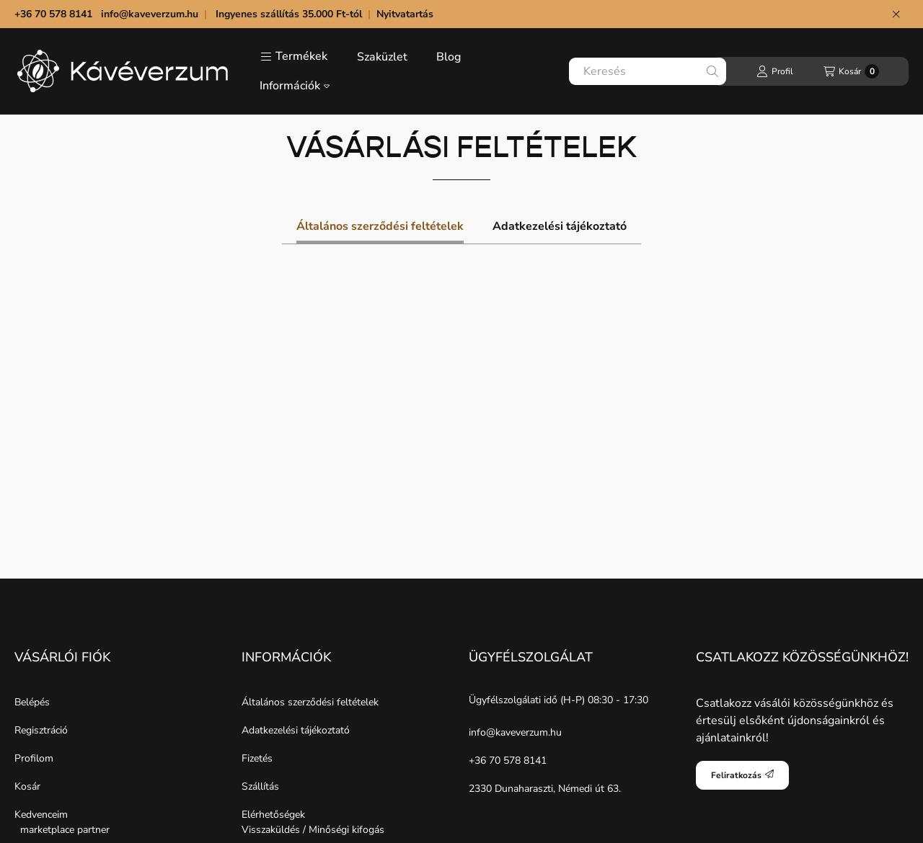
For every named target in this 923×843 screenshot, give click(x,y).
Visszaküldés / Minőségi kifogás (313, 830)
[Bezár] (896, 14)
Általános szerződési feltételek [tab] (380, 226)
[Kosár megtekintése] (851, 71)
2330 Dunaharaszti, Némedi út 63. (545, 788)
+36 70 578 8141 (508, 760)
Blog (448, 57)
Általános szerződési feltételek (310, 702)
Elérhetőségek (273, 814)
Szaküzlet (382, 57)
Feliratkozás (742, 775)
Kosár (27, 786)
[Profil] (775, 71)
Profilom (33, 758)
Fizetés (257, 758)
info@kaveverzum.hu (149, 14)
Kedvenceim (41, 814)
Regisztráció (41, 730)
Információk (295, 86)
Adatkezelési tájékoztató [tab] (560, 226)
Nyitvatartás (406, 14)
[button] (294, 57)
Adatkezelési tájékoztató (296, 730)
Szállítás (260, 786)
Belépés (32, 702)
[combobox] (647, 71)
